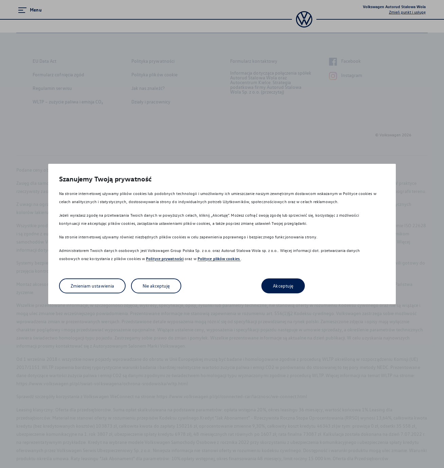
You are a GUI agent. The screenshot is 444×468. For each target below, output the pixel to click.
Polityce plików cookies (219, 258)
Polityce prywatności (165, 258)
